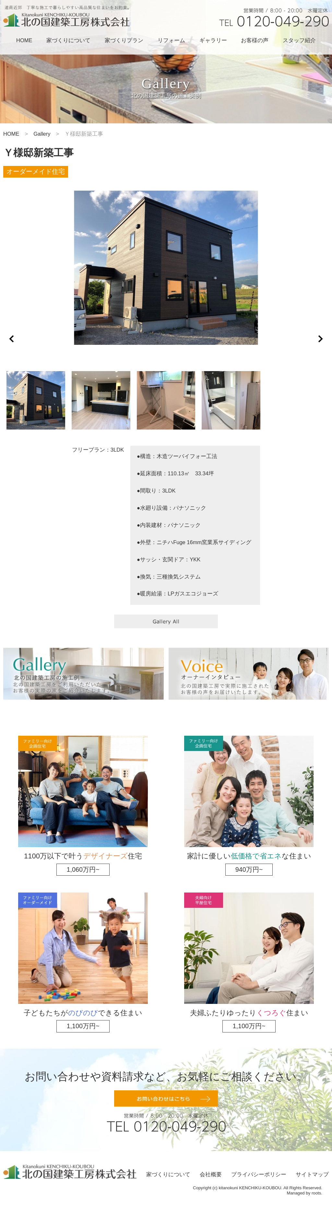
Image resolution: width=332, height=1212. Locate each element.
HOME (24, 40)
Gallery (41, 134)
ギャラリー (213, 40)
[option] (166, 268)
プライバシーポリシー (258, 1174)
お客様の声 (254, 40)
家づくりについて (68, 40)
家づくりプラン (124, 40)
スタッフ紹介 (299, 40)
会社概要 (211, 1174)
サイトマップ (312, 1174)
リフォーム (171, 40)
